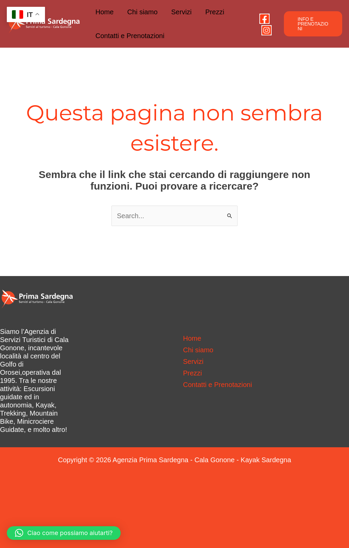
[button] (313, 23)
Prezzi (214, 12)
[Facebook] (264, 19)
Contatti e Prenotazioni (129, 35)
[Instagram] (266, 30)
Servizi (181, 12)
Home (104, 12)
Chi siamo (142, 12)
